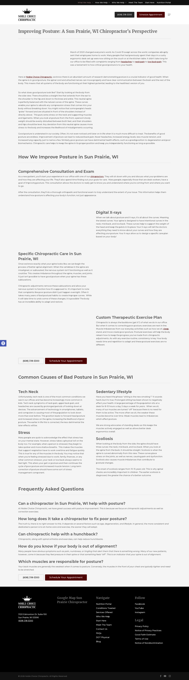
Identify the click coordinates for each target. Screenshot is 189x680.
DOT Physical (102, 637)
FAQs (98, 633)
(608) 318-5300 (25, 621)
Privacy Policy (142, 626)
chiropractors (97, 176)
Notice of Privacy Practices (148, 630)
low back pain (155, 62)
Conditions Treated (105, 608)
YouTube (139, 608)
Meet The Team (104, 625)
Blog (98, 641)
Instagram (140, 612)
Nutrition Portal (103, 604)
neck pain (140, 62)
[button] (169, 14)
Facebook (140, 604)
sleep (166, 329)
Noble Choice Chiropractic (39, 77)
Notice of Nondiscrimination (149, 643)
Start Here (101, 621)
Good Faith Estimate (145, 635)
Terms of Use (141, 639)
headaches (126, 62)
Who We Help (103, 616)
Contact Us (101, 629)
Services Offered (104, 612)
